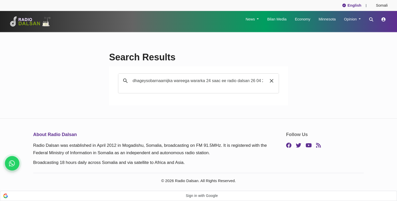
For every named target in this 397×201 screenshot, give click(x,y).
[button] (271, 81)
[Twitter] (298, 145)
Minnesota (327, 19)
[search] (198, 81)
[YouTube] (309, 145)
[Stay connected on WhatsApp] (12, 163)
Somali (380, 5)
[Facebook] (288, 145)
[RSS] (318, 145)
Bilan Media (277, 19)
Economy (302, 19)
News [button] (251, 19)
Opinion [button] (351, 19)
